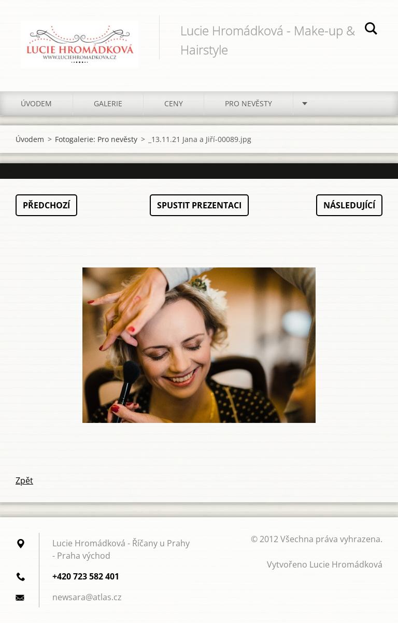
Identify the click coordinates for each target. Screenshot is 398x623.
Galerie (108, 103)
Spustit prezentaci (199, 205)
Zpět (24, 480)
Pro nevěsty (248, 103)
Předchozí (46, 205)
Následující (349, 205)
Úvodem (36, 103)
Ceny (173, 103)
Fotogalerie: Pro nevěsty (96, 139)
